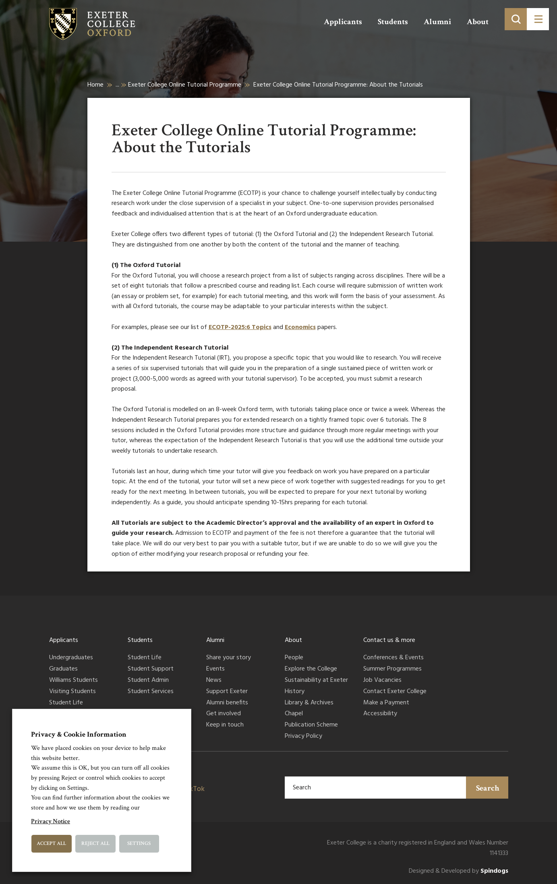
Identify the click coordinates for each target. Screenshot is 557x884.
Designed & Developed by (458, 871)
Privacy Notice (50, 821)
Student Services (151, 692)
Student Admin (148, 680)
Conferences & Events (393, 658)
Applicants (343, 22)
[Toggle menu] (538, 19)
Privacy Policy (303, 736)
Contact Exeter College (395, 692)
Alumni (437, 22)
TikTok (194, 789)
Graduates (63, 669)
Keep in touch (225, 725)
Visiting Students (72, 692)
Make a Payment (386, 703)
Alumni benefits (227, 703)
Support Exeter (227, 692)
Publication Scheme (311, 725)
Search (487, 788)
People (294, 658)
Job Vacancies (382, 680)
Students (393, 22)
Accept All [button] (51, 843)
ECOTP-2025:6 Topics (240, 327)
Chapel (294, 714)
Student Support (151, 669)
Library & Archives (309, 703)
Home (95, 85)
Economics (300, 327)
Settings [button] (139, 843)
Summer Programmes (392, 669)
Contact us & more (389, 640)
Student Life (66, 703)
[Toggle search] (516, 19)
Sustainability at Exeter (316, 680)
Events (215, 669)
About (478, 22)
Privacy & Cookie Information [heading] (78, 734)
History (294, 692)
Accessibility (380, 714)
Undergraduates (71, 658)
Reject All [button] (95, 843)
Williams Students (73, 680)
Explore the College (311, 669)
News (214, 680)
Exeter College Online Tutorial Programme (184, 85)
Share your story (228, 658)
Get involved (223, 714)
